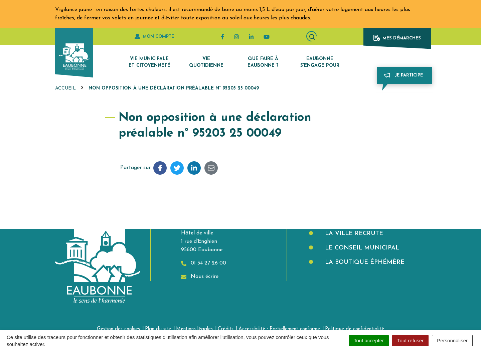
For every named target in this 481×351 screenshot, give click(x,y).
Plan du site (158, 329)
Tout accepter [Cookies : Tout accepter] (369, 340)
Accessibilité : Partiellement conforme (279, 329)
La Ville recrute (353, 233)
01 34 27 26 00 (203, 263)
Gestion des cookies (118, 329)
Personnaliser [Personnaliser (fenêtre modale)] (452, 340)
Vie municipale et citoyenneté (149, 62)
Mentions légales (194, 329)
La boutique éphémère (364, 262)
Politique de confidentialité (354, 329)
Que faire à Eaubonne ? (263, 62)
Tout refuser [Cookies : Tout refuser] (410, 340)
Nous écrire (199, 277)
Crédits (225, 329)
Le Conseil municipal (361, 248)
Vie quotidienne (206, 62)
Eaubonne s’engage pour (319, 62)
